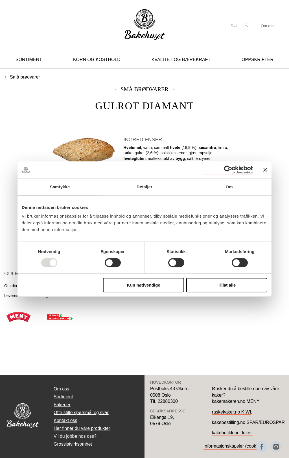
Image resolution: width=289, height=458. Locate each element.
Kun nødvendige (143, 285)
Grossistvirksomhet (73, 444)
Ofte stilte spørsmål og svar (81, 412)
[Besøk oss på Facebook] (261, 446)
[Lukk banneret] (265, 170)
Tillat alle (227, 285)
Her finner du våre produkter (82, 428)
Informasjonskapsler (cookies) (233, 446)
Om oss (267, 26)
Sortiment (29, 59)
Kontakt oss (65, 420)
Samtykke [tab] (60, 186)
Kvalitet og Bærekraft (181, 59)
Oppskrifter (257, 59)
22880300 (168, 401)
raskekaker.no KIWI (231, 412)
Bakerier (62, 404)
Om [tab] (229, 186)
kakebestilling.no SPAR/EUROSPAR (248, 422)
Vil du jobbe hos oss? (75, 436)
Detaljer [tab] (144, 186)
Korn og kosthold (97, 59)
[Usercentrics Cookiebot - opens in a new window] (228, 170)
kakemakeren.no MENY (236, 401)
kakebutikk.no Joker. (232, 432)
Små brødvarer (25, 77)
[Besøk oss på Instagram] (276, 446)
